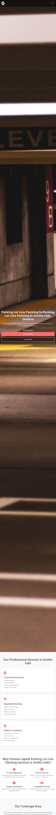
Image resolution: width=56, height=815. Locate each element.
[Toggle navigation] (52, 3)
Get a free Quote (28, 334)
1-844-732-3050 (28, 339)
